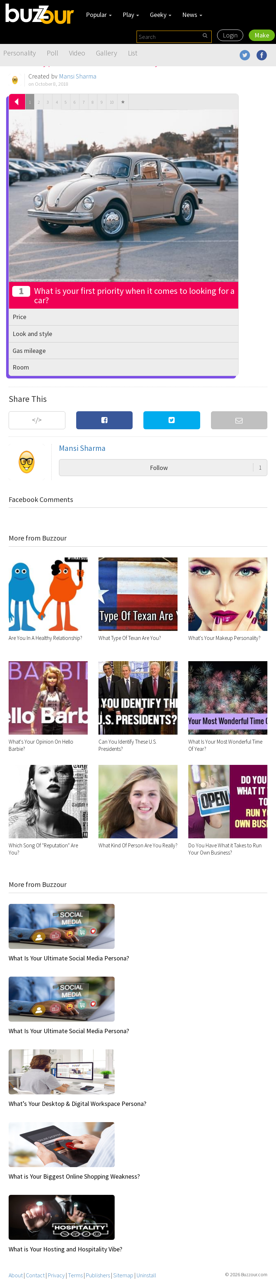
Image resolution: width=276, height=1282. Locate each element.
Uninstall (146, 1275)
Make (261, 35)
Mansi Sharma (77, 76)
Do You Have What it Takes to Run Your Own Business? (225, 849)
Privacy (56, 1275)
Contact (35, 1275)
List (132, 52)
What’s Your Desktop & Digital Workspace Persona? (77, 1103)
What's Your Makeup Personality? (224, 638)
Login (230, 35)
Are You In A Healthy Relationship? (45, 638)
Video (77, 52)
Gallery (106, 52)
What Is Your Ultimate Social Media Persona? (69, 958)
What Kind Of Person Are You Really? (138, 845)
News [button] (192, 14)
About (16, 1275)
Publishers (98, 1275)
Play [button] (131, 14)
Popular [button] (99, 14)
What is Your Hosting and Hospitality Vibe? (65, 1249)
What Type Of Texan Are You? (129, 638)
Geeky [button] (160, 14)
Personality (19, 52)
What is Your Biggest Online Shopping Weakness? (74, 1176)
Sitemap (123, 1275)
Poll (52, 52)
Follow (206, 467)
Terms (75, 1275)
